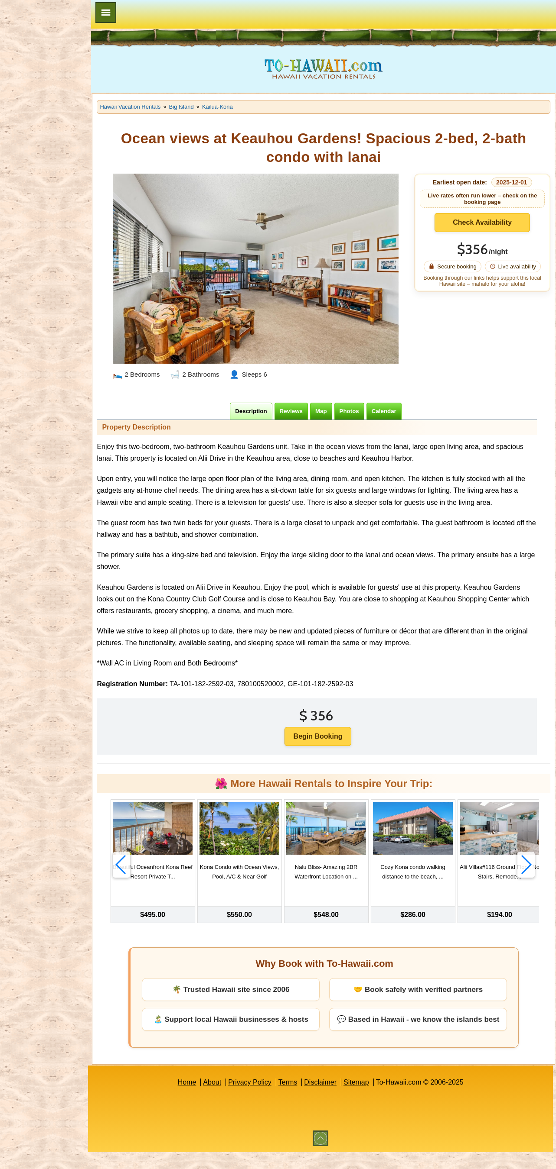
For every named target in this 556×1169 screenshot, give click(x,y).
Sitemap (369, 1099)
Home (199, 1099)
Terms (301, 1099)
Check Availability (486, 222)
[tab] (264, 408)
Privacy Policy (263, 1099)
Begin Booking (331, 745)
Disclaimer (333, 1099)
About (225, 1099)
